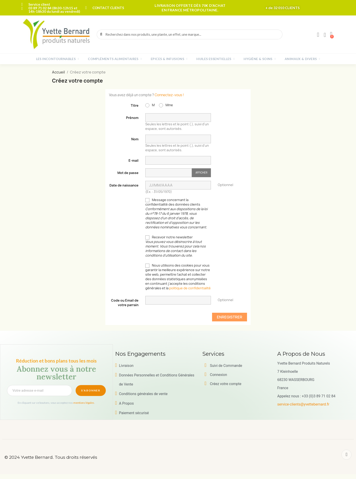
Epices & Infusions (169, 58)
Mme (166, 105)
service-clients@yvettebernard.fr (303, 404)
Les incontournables (57, 58)
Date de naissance (123, 185)
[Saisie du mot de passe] (168, 172)
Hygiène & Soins (260, 58)
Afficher (201, 172)
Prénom (132, 118)
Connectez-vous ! (169, 95)
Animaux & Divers (302, 58)
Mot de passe (127, 173)
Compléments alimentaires (115, 58)
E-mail (133, 160)
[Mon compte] (318, 35)
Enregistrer (229, 317)
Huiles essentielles (215, 58)
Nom (134, 139)
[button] (331, 34)
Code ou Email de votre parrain (124, 302)
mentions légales (83, 402)
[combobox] (190, 34)
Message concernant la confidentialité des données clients (176, 213)
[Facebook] (346, 455)
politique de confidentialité (190, 288)
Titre (134, 105)
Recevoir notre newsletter (175, 246)
